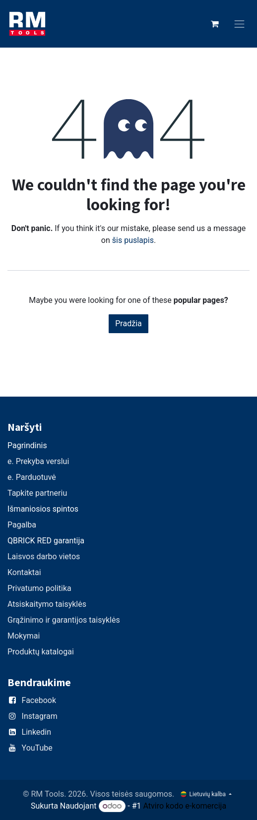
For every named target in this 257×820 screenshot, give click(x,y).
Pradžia (128, 323)
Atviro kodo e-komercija (184, 806)
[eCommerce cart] (214, 23)
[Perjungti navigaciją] (239, 24)
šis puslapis (133, 240)
